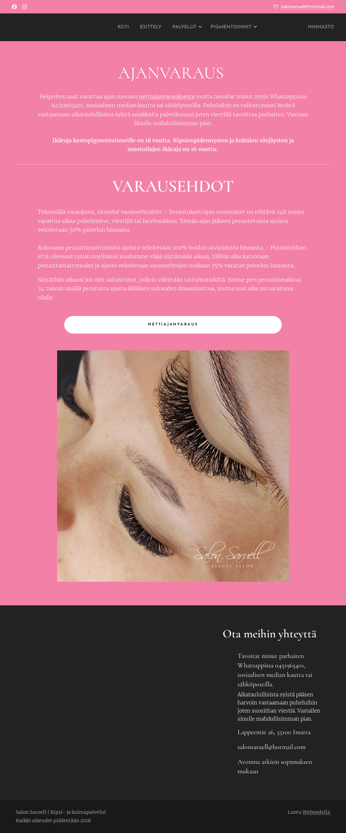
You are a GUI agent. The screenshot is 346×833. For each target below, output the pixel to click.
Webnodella (316, 812)
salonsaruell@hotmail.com (307, 6)
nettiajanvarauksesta (167, 96)
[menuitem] (93, 27)
